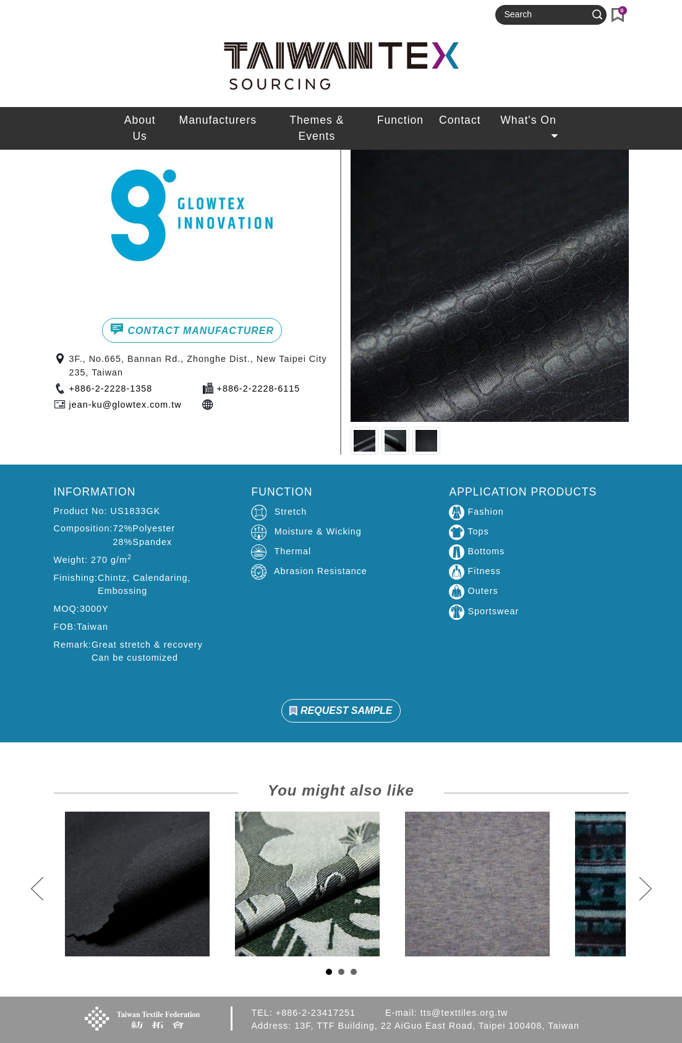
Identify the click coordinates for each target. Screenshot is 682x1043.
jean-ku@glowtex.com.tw (125, 405)
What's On (530, 123)
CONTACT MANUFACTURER (192, 329)
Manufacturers (218, 120)
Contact (460, 120)
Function (400, 120)
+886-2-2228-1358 (111, 388)
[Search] (545, 15)
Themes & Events (316, 128)
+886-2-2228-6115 (259, 388)
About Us (140, 128)
